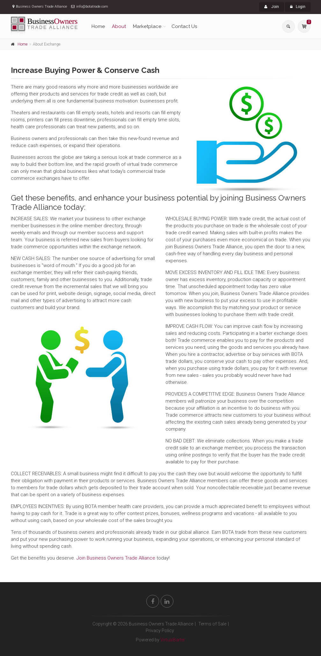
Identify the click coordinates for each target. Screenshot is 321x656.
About (119, 26)
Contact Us (184, 26)
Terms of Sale (212, 623)
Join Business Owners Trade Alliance (116, 558)
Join (271, 6)
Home (98, 26)
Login (297, 6)
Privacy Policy (160, 630)
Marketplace (147, 26)
